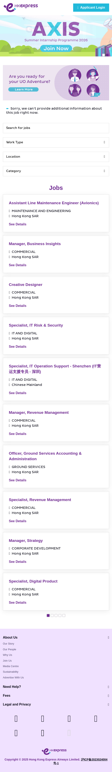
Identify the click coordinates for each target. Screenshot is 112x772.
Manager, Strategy (26, 540)
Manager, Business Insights (35, 244)
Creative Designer (25, 284)
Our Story (8, 643)
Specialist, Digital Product (33, 581)
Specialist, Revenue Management (40, 500)
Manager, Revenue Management (39, 412)
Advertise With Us (13, 677)
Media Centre (11, 666)
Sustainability (10, 671)
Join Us (7, 660)
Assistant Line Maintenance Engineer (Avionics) (54, 203)
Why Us (7, 654)
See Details (17, 224)
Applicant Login (91, 7)
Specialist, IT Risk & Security (36, 325)
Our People (9, 649)
